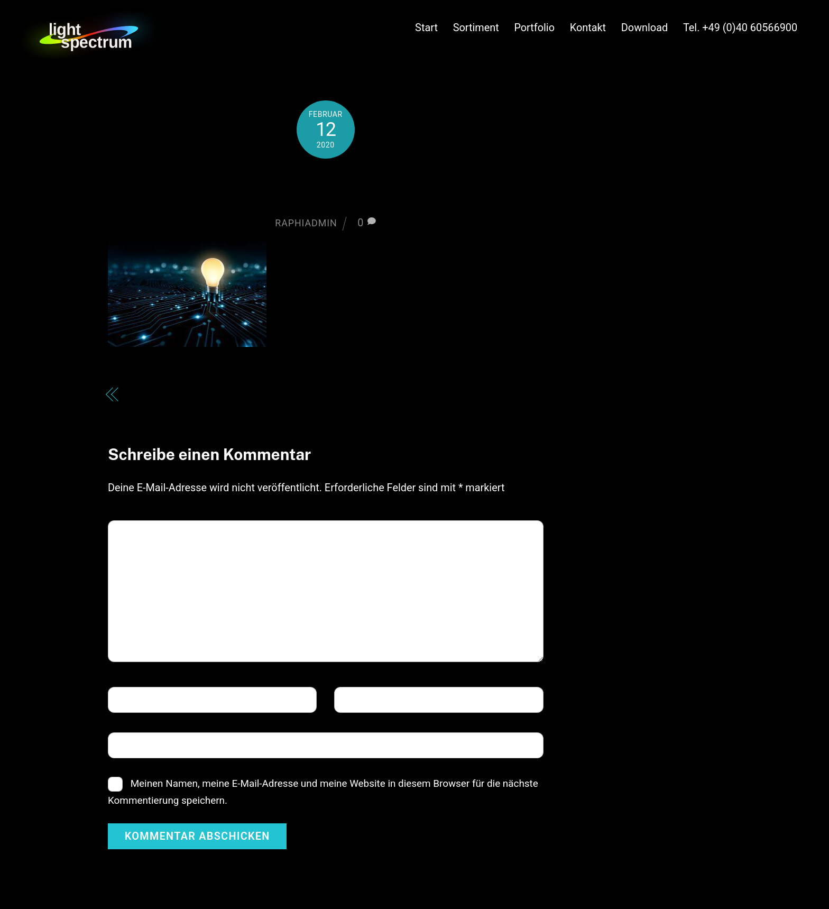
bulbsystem (325, 186)
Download (644, 28)
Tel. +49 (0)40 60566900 (740, 28)
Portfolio (534, 28)
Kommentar (144, 532)
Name (129, 699)
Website (132, 744)
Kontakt (588, 28)
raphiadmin (306, 222)
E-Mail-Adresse (378, 699)
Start (426, 28)
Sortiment (476, 28)
